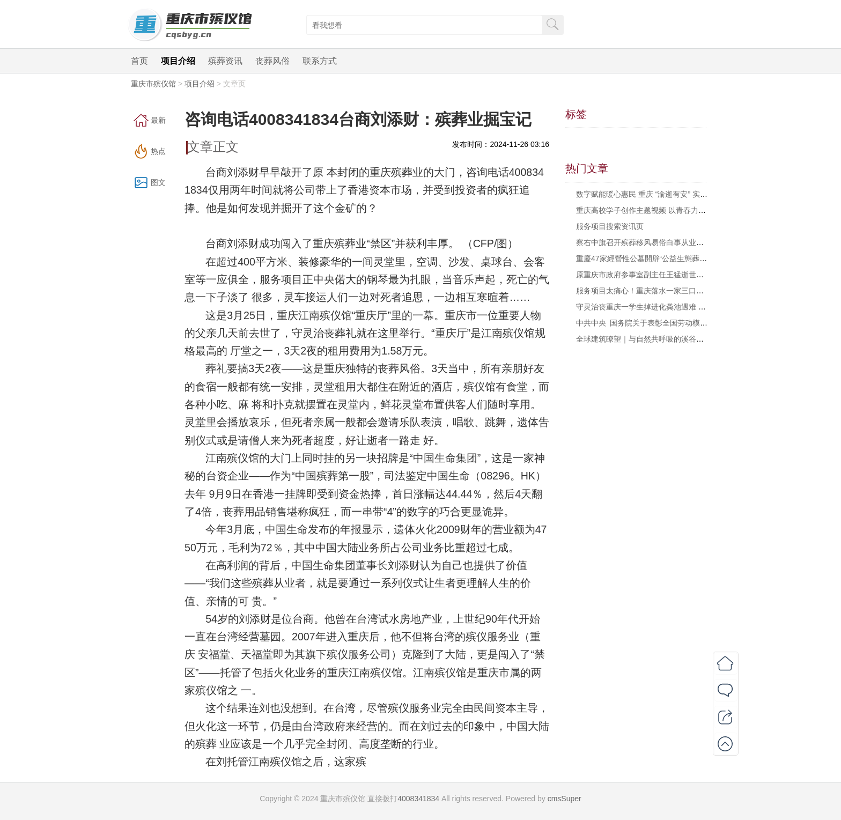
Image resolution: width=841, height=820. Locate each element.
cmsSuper (564, 798)
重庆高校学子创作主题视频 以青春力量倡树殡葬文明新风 (671, 210)
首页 (139, 60)
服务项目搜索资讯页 (610, 226)
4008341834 (418, 798)
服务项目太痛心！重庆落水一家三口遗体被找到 (655, 290)
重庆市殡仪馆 (153, 83)
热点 (158, 151)
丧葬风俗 (272, 60)
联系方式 (320, 60)
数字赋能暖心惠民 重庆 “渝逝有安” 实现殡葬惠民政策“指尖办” (678, 194)
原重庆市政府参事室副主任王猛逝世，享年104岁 (657, 274)
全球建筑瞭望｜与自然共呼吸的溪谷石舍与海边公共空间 (670, 339)
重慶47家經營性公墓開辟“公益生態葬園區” (646, 258)
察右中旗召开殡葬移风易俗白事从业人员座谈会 (655, 242)
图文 (158, 182)
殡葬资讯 (225, 60)
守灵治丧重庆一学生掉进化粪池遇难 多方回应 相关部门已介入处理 (687, 306)
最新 (158, 120)
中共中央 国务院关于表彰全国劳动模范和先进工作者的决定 (675, 323)
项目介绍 (178, 60)
